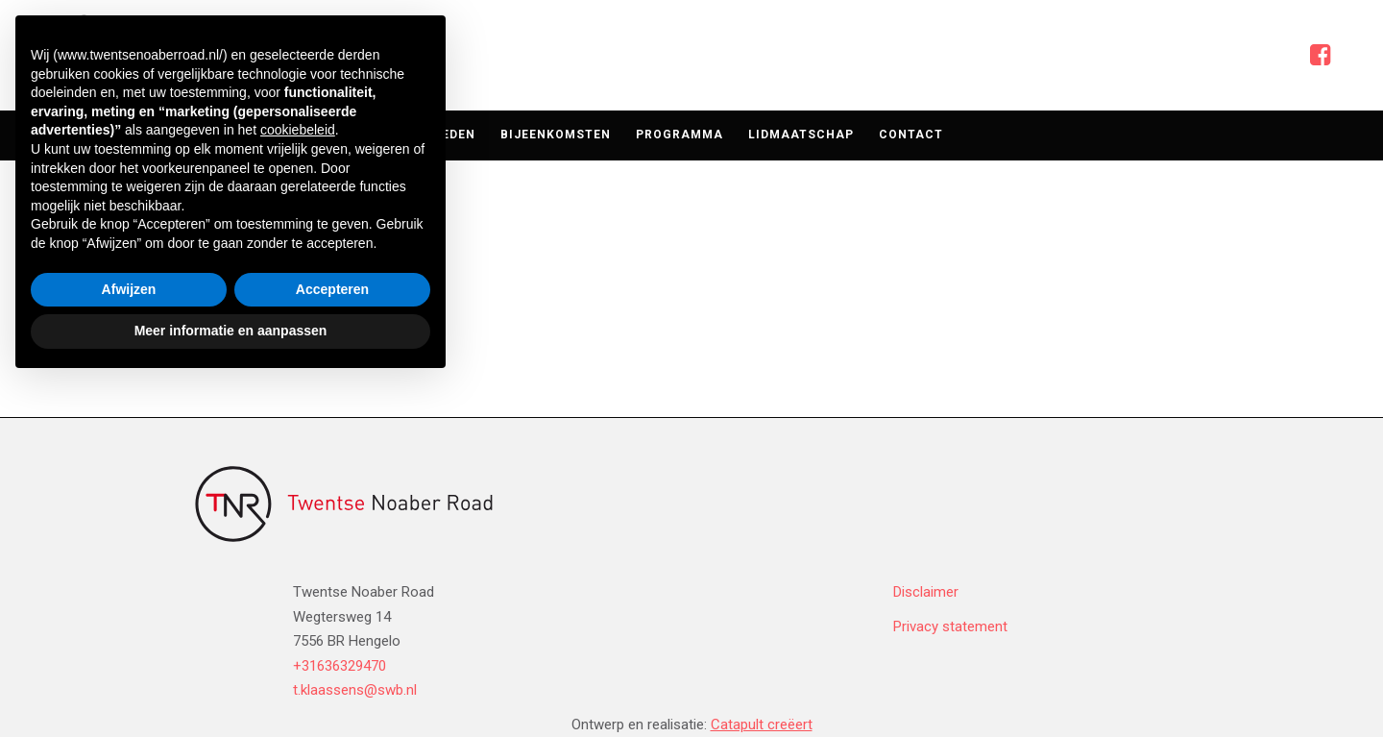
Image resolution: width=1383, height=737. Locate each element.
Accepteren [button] (332, 643)
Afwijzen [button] (129, 643)
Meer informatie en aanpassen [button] (231, 684)
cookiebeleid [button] (297, 484)
